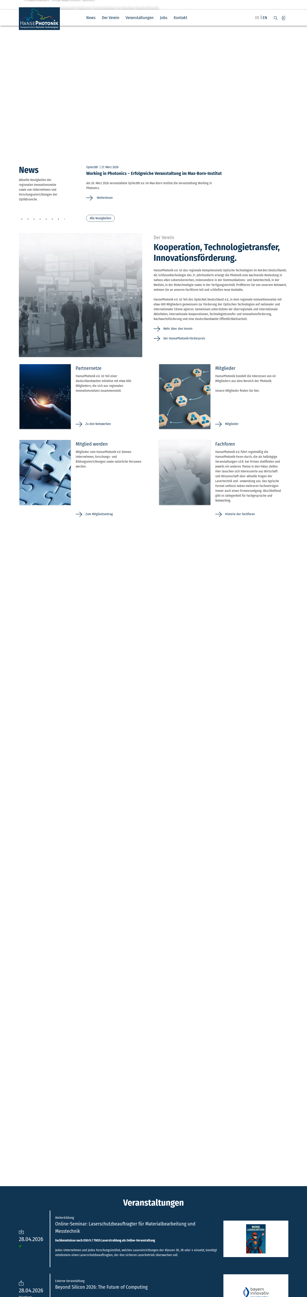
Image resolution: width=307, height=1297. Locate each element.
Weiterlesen (104, 198)
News (91, 17)
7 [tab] (58, 219)
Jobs (163, 17)
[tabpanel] (187, 182)
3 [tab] (34, 219)
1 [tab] (22, 219)
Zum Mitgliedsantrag (99, 514)
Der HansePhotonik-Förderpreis (184, 338)
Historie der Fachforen (240, 514)
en (265, 17)
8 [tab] (64, 219)
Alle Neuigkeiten (100, 218)
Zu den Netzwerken (98, 424)
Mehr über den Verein (177, 329)
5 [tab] (46, 219)
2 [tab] (28, 219)
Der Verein (110, 17)
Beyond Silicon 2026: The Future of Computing (101, 1287)
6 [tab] (52, 219)
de (257, 17)
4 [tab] (40, 219)
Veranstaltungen (140, 17)
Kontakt (180, 17)
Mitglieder (232, 424)
